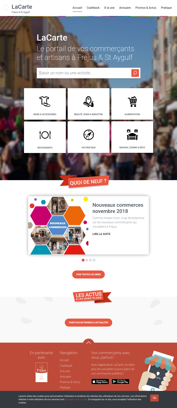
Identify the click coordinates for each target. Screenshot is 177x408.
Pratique (166, 7)
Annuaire (125, 7)
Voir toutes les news (88, 274)
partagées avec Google (76, 399)
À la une (109, 7)
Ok (154, 398)
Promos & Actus (145, 7)
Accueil (77, 7)
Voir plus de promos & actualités (88, 322)
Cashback (93, 7)
